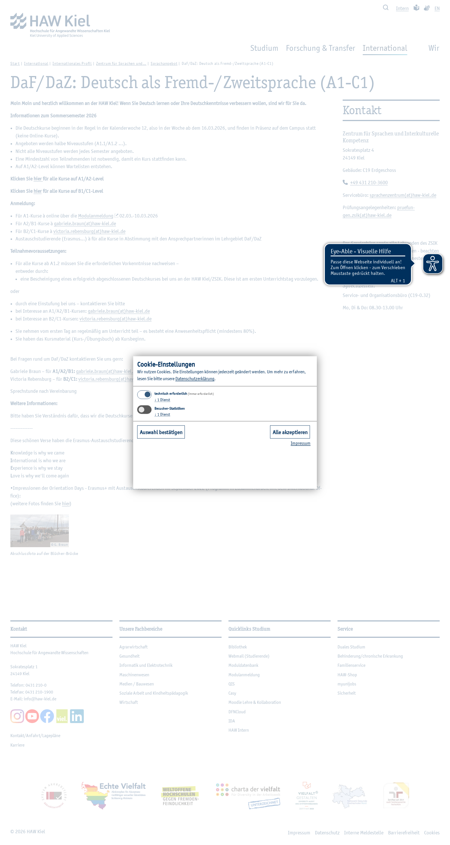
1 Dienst (162, 399)
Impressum (301, 443)
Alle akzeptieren (290, 432)
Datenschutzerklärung (194, 378)
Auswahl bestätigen (161, 432)
